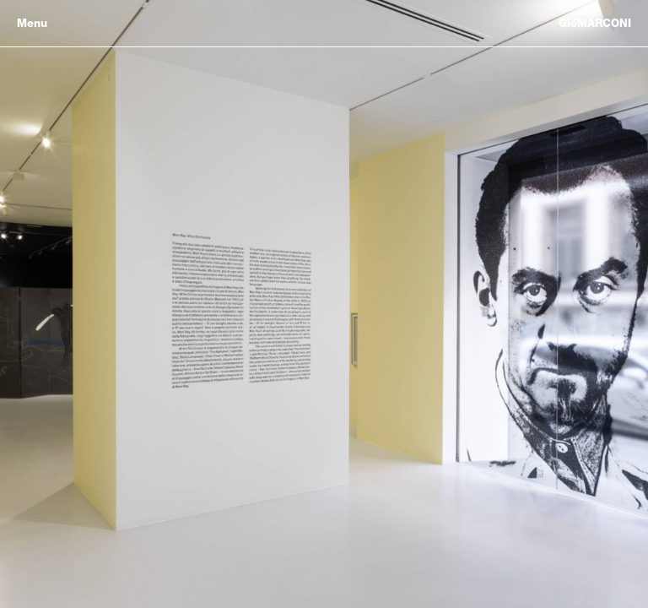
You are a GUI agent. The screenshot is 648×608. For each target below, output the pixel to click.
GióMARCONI (595, 23)
